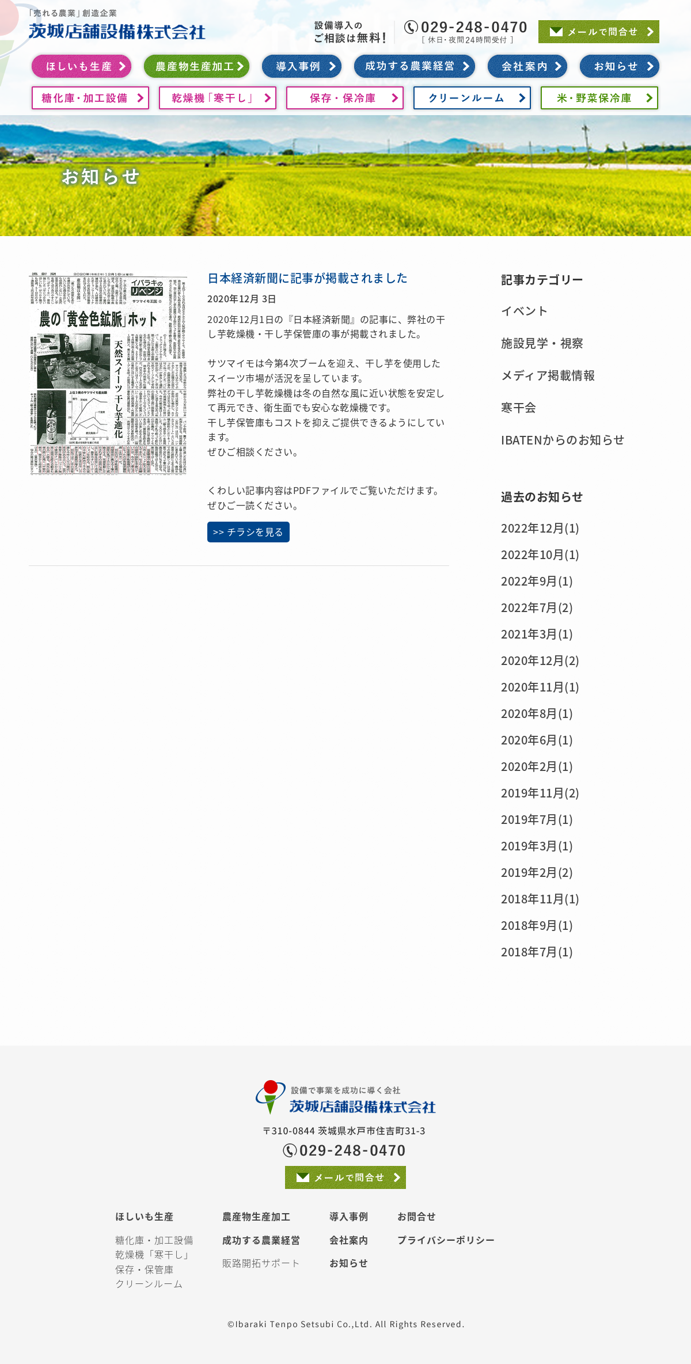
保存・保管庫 (144, 1269)
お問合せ (416, 1216)
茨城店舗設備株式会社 (117, 20)
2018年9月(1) (537, 925)
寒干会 (519, 407)
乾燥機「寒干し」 (154, 1254)
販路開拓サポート (261, 1263)
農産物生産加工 (196, 66)
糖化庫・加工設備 (90, 97)
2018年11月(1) (540, 898)
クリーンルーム (472, 97)
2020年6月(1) (537, 739)
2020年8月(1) (537, 713)
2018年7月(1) (537, 951)
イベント (524, 310)
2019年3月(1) (537, 845)
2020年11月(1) (540, 686)
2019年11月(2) (540, 792)
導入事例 (301, 66)
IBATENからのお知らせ (563, 439)
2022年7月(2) (537, 607)
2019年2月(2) (537, 872)
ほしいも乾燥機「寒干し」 (217, 97)
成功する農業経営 (414, 66)
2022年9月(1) (537, 580)
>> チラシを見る (248, 531)
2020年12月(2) (540, 660)
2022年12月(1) (540, 527)
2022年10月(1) (540, 554)
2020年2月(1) (537, 766)
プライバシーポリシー (446, 1240)
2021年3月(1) (537, 633)
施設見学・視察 (542, 343)
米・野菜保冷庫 (599, 97)
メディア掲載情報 (548, 375)
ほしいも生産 (81, 66)
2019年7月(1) (537, 819)
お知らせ (619, 66)
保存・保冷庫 (345, 97)
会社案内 (527, 66)
